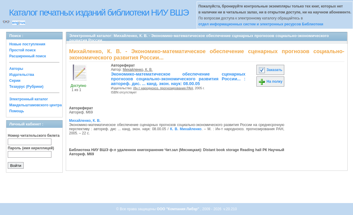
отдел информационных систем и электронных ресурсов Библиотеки (260, 24)
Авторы (16, 69)
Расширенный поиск (27, 56)
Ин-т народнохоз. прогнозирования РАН (163, 88)
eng (15, 23)
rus (22, 23)
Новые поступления (27, 44)
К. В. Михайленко (185, 129)
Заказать (270, 70)
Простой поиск (22, 50)
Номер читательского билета (33, 135)
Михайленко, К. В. (138, 69)
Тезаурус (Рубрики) (26, 87)
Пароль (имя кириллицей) (31, 148)
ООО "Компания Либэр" (178, 209)
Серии (14, 81)
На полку (270, 81)
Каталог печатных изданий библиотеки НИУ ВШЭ (99, 12)
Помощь (16, 111)
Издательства (21, 75)
